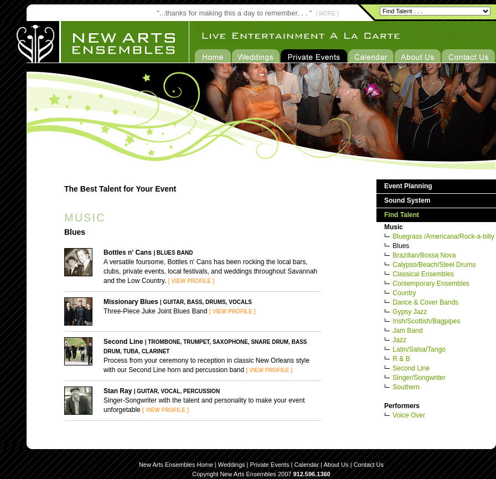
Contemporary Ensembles (430, 283)
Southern (406, 387)
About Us (335, 464)
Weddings (231, 464)
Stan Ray (118, 391)
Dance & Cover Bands (425, 302)
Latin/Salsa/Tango (418, 349)
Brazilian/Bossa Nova (424, 255)
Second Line (123, 342)
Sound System (407, 200)
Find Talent (401, 215)
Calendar (306, 464)
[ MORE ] (327, 14)
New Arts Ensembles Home (176, 464)
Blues (400, 246)
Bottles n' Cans (128, 252)
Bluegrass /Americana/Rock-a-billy (443, 236)
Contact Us (369, 464)
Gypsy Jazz (409, 312)
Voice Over (408, 415)
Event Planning (408, 186)
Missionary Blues (131, 302)
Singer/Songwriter (418, 378)
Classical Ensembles (423, 274)
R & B (401, 359)
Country (404, 293)
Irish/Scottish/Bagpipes (426, 321)
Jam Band (407, 330)
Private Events (270, 464)
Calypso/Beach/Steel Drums (434, 265)
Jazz (399, 340)
